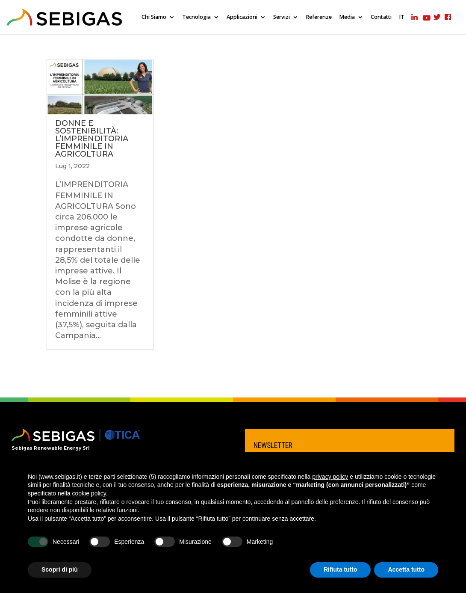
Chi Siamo (154, 17)
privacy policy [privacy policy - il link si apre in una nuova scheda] (330, 476)
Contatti (381, 17)
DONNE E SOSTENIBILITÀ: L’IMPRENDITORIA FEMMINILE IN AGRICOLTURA (91, 139)
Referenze (319, 17)
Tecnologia (196, 17)
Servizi (281, 17)
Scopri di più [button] (59, 569)
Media (347, 17)
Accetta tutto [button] (406, 569)
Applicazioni (242, 17)
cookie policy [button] (89, 493)
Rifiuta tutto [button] (340, 569)
